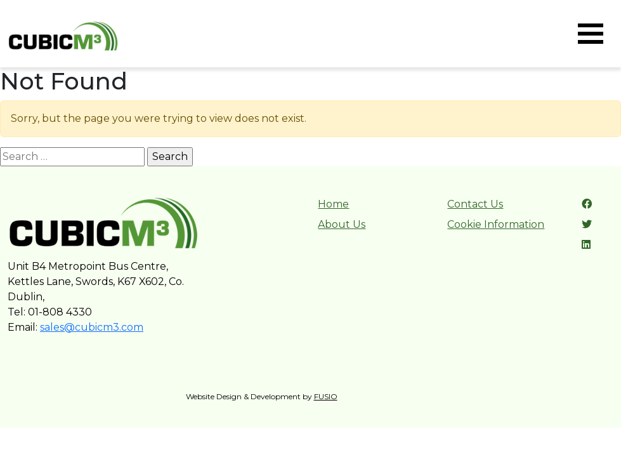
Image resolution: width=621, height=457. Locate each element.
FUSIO (325, 396)
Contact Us (475, 204)
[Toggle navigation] (590, 33)
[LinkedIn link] (586, 245)
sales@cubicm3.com (91, 327)
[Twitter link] (587, 224)
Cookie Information (495, 224)
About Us (341, 224)
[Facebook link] (587, 204)
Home (333, 204)
